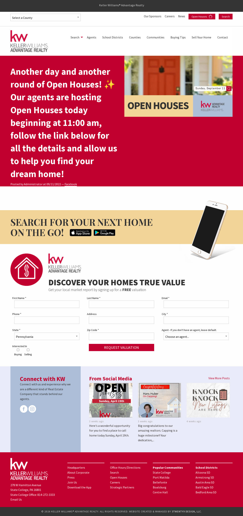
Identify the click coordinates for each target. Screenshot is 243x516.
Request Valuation (121, 347)
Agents (91, 37)
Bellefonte (160, 482)
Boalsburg (159, 487)
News (182, 16)
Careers (170, 16)
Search (226, 16)
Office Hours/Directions (125, 467)
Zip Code (93, 330)
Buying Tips (178, 37)
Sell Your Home (201, 37)
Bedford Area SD (206, 492)
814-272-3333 (46, 495)
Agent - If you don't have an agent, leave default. (189, 330)
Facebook (71, 184)
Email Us (16, 499)
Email (165, 298)
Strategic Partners (122, 487)
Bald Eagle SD (204, 487)
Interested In (19, 346)
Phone (16, 314)
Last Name (93, 298)
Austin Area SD (205, 482)
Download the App (79, 487)
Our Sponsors (153, 16)
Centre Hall (160, 492)
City (165, 314)
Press (71, 477)
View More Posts (219, 378)
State (16, 330)
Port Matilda (161, 477)
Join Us (72, 482)
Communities (155, 37)
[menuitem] (76, 37)
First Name (19, 298)
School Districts (112, 37)
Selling (28, 352)
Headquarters (76, 467)
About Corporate (78, 472)
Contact (222, 37)
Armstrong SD (205, 477)
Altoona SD (203, 472)
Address (92, 314)
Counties (135, 37)
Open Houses (202, 16)
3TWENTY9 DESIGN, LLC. (187, 511)
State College (162, 472)
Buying (18, 352)
